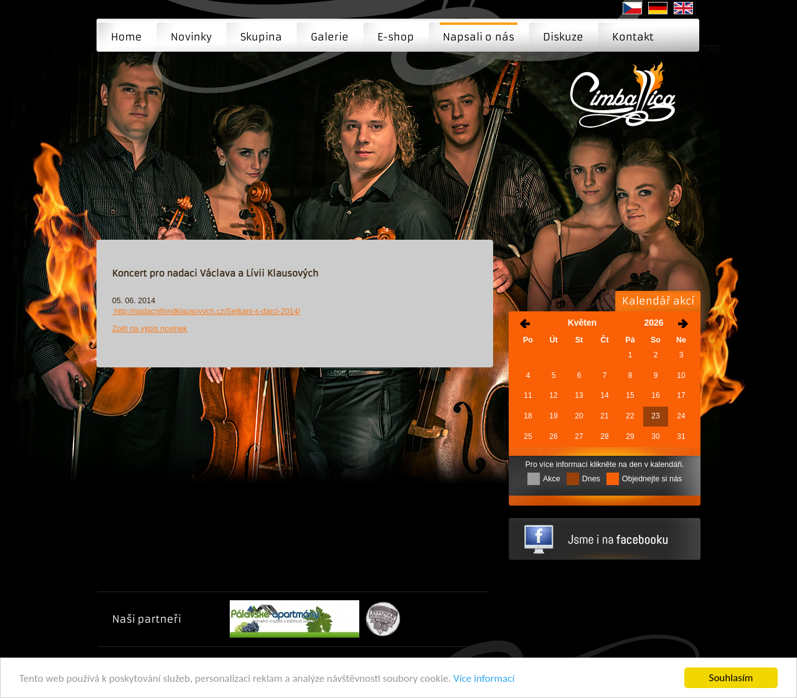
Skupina (261, 37)
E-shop (395, 37)
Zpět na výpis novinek (149, 328)
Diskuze (563, 37)
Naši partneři (146, 619)
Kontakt (633, 37)
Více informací (483, 680)
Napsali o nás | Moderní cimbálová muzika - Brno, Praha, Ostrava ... (626, 103)
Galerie (330, 37)
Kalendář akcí (658, 301)
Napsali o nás (478, 37)
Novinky (191, 37)
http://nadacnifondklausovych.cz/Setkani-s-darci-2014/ (206, 311)
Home (126, 37)
